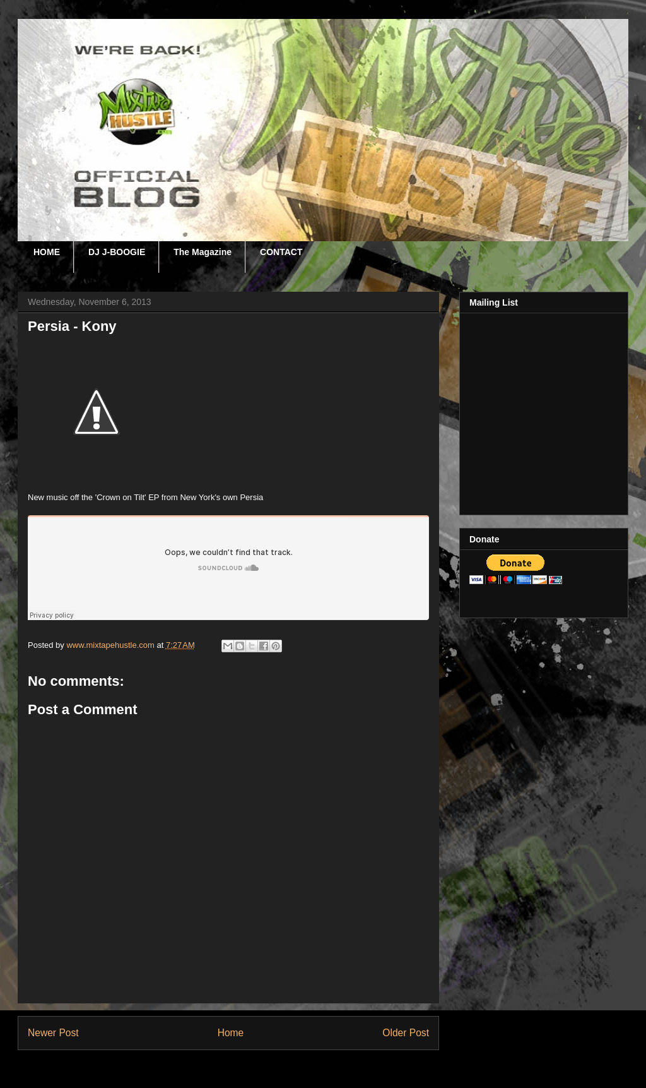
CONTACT (281, 252)
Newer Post (53, 1032)
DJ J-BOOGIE (116, 252)
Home (231, 1032)
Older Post (405, 1032)
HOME (46, 252)
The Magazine (202, 252)
